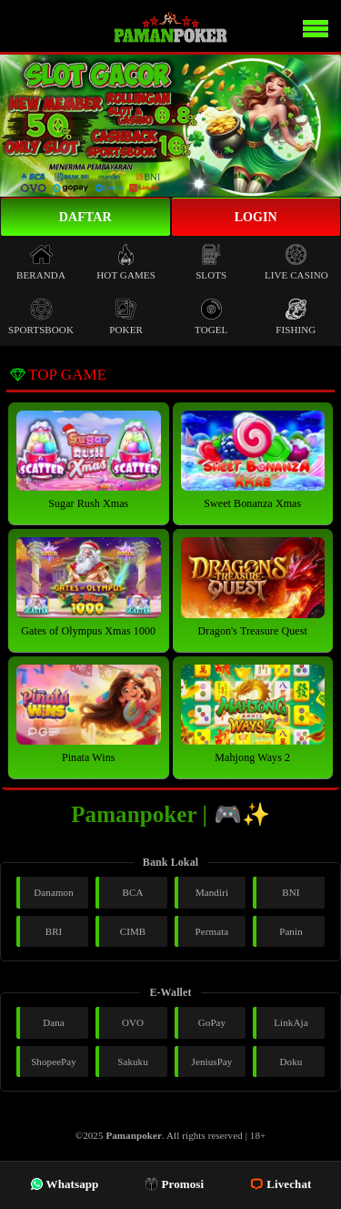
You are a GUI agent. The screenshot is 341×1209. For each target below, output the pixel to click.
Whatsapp (64, 1184)
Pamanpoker (133, 1135)
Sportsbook (41, 316)
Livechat (280, 1184)
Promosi (174, 1184)
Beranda (40, 261)
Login (256, 217)
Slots (211, 261)
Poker (126, 316)
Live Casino (296, 261)
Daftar (85, 217)
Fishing (296, 316)
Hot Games (125, 261)
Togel (211, 316)
